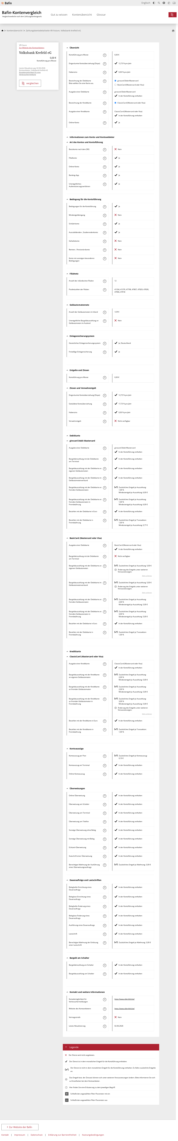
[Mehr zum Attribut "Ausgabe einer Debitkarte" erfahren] (104, 92)
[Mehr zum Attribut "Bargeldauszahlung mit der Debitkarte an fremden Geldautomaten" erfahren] (104, 488)
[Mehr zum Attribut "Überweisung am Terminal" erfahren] (104, 813)
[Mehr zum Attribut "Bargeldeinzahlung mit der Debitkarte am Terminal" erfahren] (104, 459)
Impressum (19, 1134)
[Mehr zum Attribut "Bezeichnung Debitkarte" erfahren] (104, 81)
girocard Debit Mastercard (127, 80)
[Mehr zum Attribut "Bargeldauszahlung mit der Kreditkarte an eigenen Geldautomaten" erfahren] (104, 675)
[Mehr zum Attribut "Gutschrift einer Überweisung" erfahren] (104, 856)
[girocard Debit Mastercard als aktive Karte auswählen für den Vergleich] (115, 81)
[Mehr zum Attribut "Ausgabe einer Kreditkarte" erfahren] (104, 112)
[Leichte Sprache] (169, 2)
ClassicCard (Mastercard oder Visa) (131, 103)
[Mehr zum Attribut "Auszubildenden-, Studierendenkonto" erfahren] (104, 232)
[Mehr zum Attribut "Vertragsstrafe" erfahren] (104, 1017)
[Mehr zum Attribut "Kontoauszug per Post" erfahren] (104, 756)
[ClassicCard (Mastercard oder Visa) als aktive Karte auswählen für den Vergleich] (115, 103)
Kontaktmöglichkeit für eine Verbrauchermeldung (30, 73)
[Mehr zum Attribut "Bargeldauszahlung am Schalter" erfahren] (104, 974)
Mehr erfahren (147, 576)
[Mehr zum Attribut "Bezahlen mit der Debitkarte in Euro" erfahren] (104, 512)
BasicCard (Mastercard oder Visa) (130, 85)
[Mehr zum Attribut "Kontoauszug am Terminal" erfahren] (104, 765)
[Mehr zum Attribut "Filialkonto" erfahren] (104, 158)
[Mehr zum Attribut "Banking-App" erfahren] (104, 175)
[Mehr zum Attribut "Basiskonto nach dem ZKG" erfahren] (104, 149)
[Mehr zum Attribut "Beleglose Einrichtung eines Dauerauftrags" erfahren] (104, 897)
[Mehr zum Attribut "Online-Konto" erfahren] (104, 123)
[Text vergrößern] (159, 3)
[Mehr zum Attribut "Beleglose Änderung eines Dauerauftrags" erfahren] (104, 916)
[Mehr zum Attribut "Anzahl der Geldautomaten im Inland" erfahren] (104, 312)
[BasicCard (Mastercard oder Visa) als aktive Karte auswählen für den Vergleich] (115, 85)
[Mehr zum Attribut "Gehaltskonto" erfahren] (104, 241)
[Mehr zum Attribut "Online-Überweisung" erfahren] (104, 796)
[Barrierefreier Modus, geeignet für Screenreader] (163, 2)
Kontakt (5, 1134)
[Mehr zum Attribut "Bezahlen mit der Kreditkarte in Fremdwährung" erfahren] (104, 730)
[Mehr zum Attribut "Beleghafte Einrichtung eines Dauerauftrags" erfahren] (104, 887)
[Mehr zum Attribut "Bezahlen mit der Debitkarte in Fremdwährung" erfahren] (104, 520)
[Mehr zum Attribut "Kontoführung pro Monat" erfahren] (104, 55)
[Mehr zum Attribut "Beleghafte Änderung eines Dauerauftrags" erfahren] (104, 906)
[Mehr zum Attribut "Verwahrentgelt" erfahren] (104, 421)
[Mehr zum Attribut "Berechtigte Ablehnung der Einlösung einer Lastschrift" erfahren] (104, 943)
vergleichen (30, 83)
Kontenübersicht (82, 14)
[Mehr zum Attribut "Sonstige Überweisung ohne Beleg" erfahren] (104, 830)
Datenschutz (37, 1134)
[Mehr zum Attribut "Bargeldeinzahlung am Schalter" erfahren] (104, 965)
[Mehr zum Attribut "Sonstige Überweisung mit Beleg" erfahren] (104, 839)
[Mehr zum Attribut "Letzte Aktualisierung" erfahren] (104, 1026)
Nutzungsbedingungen (93, 1134)
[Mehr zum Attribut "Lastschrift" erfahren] (104, 934)
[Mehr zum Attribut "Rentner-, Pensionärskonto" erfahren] (104, 250)
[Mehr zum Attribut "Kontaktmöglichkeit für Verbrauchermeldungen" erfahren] (104, 999)
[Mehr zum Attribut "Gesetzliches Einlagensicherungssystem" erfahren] (104, 343)
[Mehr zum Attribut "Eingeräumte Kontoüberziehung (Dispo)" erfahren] (104, 64)
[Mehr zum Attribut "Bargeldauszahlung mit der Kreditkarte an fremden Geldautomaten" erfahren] (104, 687)
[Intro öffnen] (174, 3)
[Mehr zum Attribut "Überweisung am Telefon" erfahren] (104, 822)
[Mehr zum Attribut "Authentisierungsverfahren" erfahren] (104, 184)
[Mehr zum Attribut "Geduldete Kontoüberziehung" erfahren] (104, 404)
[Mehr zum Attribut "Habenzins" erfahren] (104, 72)
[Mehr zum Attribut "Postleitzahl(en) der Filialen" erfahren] (104, 290)
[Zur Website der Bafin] (6, 3)
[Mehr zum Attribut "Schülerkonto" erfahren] (104, 224)
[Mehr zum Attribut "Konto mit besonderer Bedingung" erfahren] (104, 207)
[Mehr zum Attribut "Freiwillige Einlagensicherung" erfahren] (104, 352)
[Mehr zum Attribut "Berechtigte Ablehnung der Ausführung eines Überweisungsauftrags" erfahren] (104, 865)
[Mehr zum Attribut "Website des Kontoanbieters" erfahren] (104, 1009)
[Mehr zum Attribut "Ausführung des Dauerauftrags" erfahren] (104, 925)
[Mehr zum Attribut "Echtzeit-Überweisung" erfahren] (104, 848)
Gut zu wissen (59, 14)
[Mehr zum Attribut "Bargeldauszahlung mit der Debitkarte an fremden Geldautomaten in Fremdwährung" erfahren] (104, 500)
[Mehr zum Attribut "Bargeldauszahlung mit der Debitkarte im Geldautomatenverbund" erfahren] (104, 478)
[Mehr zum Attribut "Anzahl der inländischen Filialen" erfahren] (104, 281)
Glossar (101, 14)
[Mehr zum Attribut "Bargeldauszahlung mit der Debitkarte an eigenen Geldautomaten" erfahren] (104, 469)
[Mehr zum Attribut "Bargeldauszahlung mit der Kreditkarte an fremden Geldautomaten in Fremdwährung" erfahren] (104, 699)
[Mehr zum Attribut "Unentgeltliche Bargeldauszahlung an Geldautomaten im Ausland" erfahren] (104, 321)
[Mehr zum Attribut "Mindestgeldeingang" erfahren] (104, 215)
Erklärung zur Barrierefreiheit (62, 1134)
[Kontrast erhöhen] (154, 3)
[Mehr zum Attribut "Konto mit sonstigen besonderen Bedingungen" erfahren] (104, 258)
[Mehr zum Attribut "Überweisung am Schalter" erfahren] (104, 804)
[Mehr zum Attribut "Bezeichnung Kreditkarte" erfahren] (104, 103)
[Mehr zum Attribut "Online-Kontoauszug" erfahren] (104, 774)
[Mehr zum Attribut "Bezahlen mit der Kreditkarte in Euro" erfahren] (104, 721)
